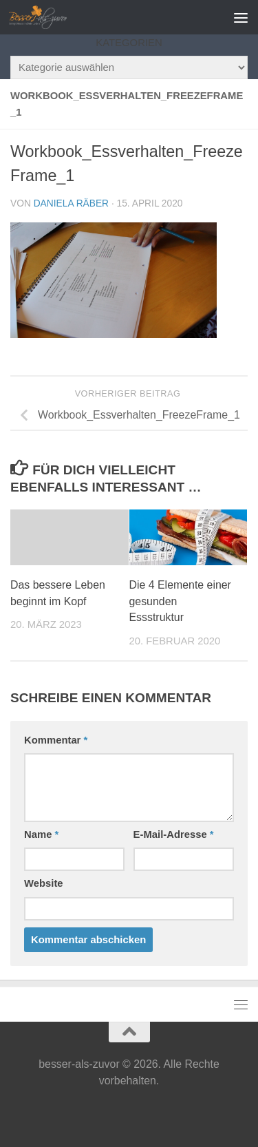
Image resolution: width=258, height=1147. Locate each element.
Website (43, 883)
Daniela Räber (71, 203)
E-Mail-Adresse (173, 834)
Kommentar (55, 740)
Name (41, 834)
